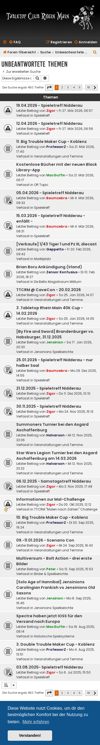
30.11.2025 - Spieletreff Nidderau (48, 406)
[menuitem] (14, 42)
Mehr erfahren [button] (35, 722)
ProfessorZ (56, 146)
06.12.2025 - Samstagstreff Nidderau (53, 481)
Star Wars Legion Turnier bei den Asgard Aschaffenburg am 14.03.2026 (56, 455)
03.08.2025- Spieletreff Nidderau (49, 667)
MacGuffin (55, 175)
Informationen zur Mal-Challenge (50, 499)
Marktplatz (42, 259)
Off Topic (41, 184)
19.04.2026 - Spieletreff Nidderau (49, 105)
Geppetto (55, 249)
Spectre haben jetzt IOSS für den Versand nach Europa (49, 618)
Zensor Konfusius (61, 272)
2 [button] (62, 87)
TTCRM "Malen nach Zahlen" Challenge (65, 509)
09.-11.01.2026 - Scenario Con (45, 540)
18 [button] (88, 87)
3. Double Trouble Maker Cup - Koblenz (55, 644)
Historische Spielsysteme (54, 636)
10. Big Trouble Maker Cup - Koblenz (52, 517)
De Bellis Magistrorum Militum (57, 281)
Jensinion (54, 342)
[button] (49, 87)
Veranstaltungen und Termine (58, 156)
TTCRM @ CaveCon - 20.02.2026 (48, 289)
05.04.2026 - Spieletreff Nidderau (50, 192)
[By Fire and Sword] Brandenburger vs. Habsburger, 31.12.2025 (55, 334)
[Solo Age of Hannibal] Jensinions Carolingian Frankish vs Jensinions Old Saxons (55, 587)
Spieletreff (42, 115)
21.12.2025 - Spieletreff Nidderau (48, 388)
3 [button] (68, 87)
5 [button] (80, 87)
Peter (51, 569)
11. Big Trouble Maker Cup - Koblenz (51, 141)
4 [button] (74, 87)
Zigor (51, 110)
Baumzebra (56, 198)
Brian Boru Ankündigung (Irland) (49, 267)
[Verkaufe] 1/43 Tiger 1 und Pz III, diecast (56, 244)
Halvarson (55, 435)
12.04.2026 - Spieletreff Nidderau (49, 123)
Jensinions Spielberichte (53, 352)
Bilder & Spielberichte (51, 574)
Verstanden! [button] (30, 735)
